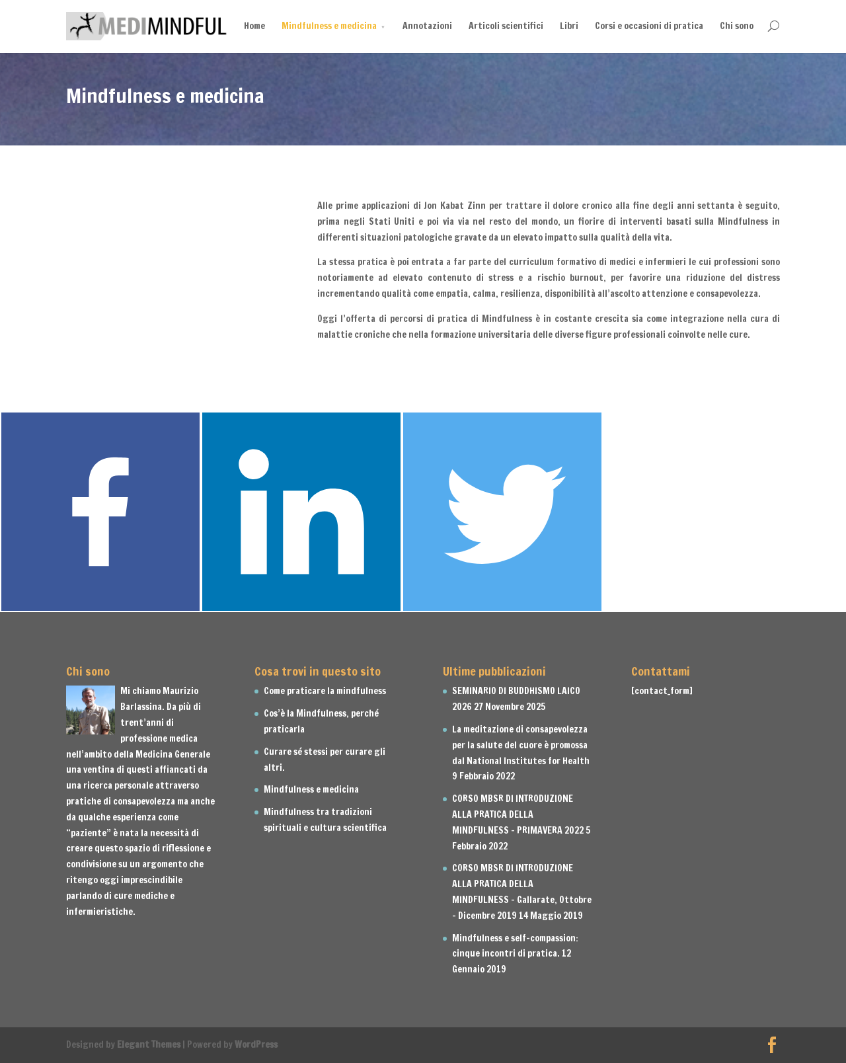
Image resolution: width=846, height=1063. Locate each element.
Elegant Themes (148, 1044)
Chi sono (736, 25)
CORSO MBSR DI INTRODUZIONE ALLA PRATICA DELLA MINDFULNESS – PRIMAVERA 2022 (518, 814)
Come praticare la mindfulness (325, 690)
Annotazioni (427, 25)
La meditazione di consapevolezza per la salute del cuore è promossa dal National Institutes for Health (521, 745)
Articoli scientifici (506, 25)
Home (254, 25)
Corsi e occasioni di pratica (649, 25)
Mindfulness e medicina (329, 25)
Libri (569, 25)
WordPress (256, 1044)
